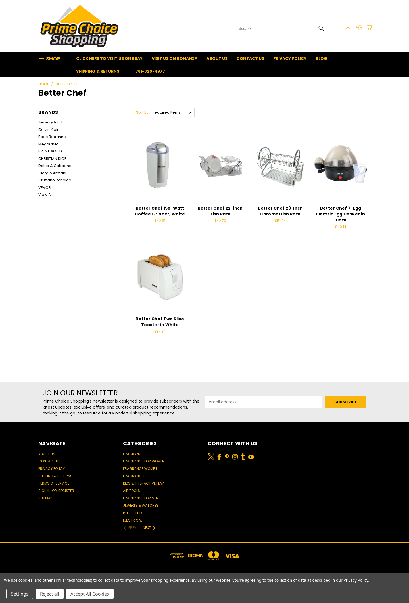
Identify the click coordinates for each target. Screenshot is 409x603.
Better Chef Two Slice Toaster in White (159, 322)
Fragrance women (140, 468)
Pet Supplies (133, 512)
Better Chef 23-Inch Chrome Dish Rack (280, 211)
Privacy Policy (289, 58)
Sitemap (45, 498)
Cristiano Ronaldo (54, 180)
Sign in (44, 490)
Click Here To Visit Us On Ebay (109, 58)
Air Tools (131, 490)
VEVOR (44, 187)
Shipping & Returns (97, 71)
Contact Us (250, 58)
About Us (217, 58)
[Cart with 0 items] (369, 27)
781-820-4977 (150, 71)
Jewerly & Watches (140, 505)
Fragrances (134, 476)
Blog (321, 58)
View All (45, 194)
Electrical (132, 520)
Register (66, 490)
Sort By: (142, 112)
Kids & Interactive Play (143, 483)
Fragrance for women (143, 461)
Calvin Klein (48, 129)
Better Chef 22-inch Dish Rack (220, 211)
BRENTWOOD (50, 151)
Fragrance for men (140, 498)
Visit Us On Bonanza (174, 58)
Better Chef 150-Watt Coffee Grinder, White (160, 211)
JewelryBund (50, 122)
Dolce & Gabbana (55, 165)
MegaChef (48, 144)
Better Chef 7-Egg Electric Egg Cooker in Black (340, 214)
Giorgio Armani (52, 173)
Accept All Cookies (89, 594)
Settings (19, 594)
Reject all (49, 594)
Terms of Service (53, 483)
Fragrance (133, 453)
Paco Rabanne (52, 136)
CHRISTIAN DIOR (52, 158)
